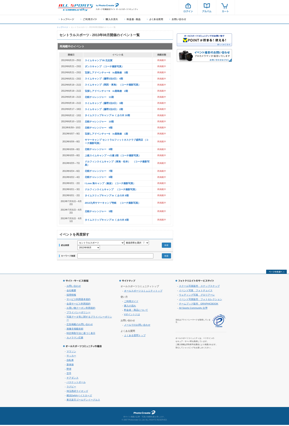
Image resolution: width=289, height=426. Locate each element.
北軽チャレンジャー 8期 (98, 149)
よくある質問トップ (135, 336)
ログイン (188, 7)
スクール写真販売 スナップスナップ (199, 287)
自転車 (70, 361)
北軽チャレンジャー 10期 (99, 121)
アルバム (207, 7)
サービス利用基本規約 (78, 300)
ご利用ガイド (89, 19)
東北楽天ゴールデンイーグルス (83, 400)
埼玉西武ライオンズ (77, 392)
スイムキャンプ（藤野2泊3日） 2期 (104, 109)
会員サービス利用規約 (78, 304)
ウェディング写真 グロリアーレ (197, 296)
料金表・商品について (136, 311)
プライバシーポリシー (78, 313)
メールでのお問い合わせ (137, 326)
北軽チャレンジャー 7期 (98, 171)
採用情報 (71, 296)
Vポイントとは (132, 315)
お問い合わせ (177, 19)
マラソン (71, 352)
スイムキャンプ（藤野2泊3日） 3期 (104, 103)
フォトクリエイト (144, 413)
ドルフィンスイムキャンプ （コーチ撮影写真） (111, 189)
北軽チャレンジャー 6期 (98, 177)
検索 (166, 246)
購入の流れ (110, 19)
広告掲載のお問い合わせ (80, 325)
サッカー (71, 356)
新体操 (70, 365)
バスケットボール (76, 383)
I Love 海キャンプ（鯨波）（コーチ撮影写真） (110, 183)
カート (225, 7)
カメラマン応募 (75, 338)
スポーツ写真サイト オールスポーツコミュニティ (75, 8)
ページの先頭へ (276, 273)
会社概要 (71, 291)
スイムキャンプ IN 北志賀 (98, 60)
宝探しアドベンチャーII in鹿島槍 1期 (106, 133)
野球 (69, 370)
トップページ (66, 19)
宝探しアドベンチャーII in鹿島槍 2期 (106, 91)
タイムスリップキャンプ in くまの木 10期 (107, 115)
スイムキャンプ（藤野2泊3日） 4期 (104, 78)
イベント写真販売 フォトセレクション (200, 300)
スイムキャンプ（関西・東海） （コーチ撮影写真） (113, 84)
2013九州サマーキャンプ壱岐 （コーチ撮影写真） (112, 202)
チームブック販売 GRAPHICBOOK (198, 304)
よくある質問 (155, 19)
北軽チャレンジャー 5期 (98, 211)
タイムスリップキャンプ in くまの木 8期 (107, 219)
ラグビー (71, 387)
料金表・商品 (132, 19)
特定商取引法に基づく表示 (81, 334)
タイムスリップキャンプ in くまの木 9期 (107, 195)
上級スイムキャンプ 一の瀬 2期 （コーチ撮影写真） (113, 155)
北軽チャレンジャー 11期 (99, 97)
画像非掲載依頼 (75, 329)
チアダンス (73, 379)
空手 (69, 374)
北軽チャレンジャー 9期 (98, 127)
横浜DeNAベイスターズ (79, 396)
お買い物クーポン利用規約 (81, 309)
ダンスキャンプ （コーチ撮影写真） (104, 66)
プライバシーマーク (218, 321)
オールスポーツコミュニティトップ (143, 292)
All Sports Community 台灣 (193, 309)
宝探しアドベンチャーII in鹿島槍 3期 (106, 72)
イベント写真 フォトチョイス (196, 291)
